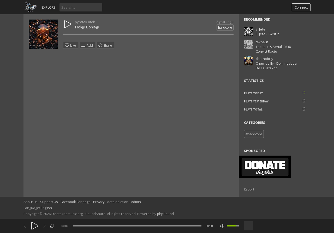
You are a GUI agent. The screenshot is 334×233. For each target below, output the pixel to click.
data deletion (117, 201)
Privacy (99, 201)
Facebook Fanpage (76, 201)
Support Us (49, 201)
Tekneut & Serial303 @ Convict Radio (273, 49)
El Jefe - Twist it (267, 34)
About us (30, 201)
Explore (48, 7)
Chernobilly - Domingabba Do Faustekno (276, 65)
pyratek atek (85, 22)
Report (249, 189)
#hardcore (254, 134)
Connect (301, 7)
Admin (136, 201)
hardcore (225, 27)
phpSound (165, 213)
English (46, 207)
